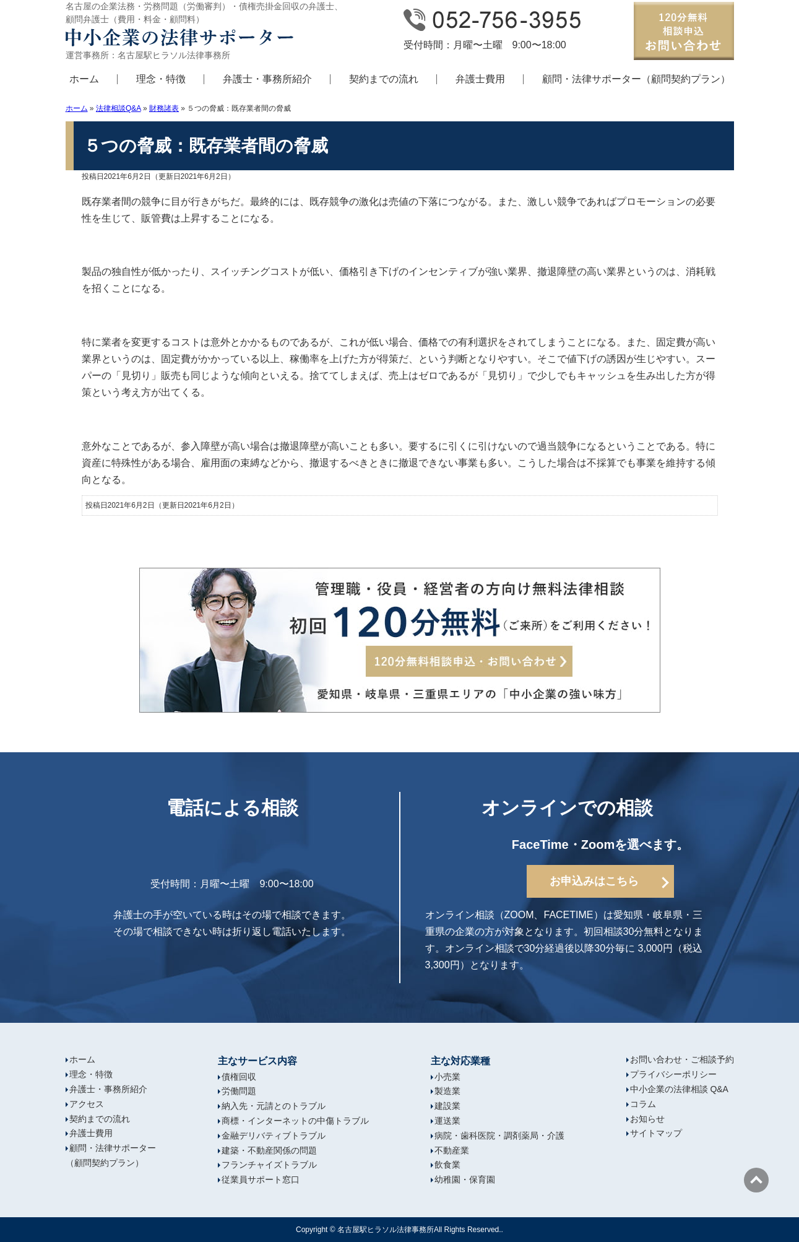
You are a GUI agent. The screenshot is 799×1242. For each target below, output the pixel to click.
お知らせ (647, 1119)
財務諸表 (164, 108)
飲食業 (447, 1165)
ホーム (84, 79)
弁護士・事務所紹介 (267, 79)
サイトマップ (656, 1133)
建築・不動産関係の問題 (269, 1150)
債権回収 (239, 1077)
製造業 (447, 1091)
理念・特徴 (161, 79)
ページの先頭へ (756, 1180)
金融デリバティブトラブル (274, 1135)
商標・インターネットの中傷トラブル (295, 1121)
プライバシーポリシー (673, 1074)
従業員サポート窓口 (261, 1179)
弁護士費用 (480, 79)
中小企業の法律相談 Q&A (679, 1089)
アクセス (86, 1104)
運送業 (447, 1121)
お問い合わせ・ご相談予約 (682, 1059)
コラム (643, 1104)
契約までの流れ (383, 79)
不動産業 (451, 1150)
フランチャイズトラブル (269, 1165)
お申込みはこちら (594, 881)
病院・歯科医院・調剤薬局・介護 (499, 1135)
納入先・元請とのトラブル (274, 1106)
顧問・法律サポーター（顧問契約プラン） (636, 79)
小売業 (447, 1077)
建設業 (447, 1106)
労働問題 (239, 1091)
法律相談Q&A (118, 108)
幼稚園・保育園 (464, 1179)
